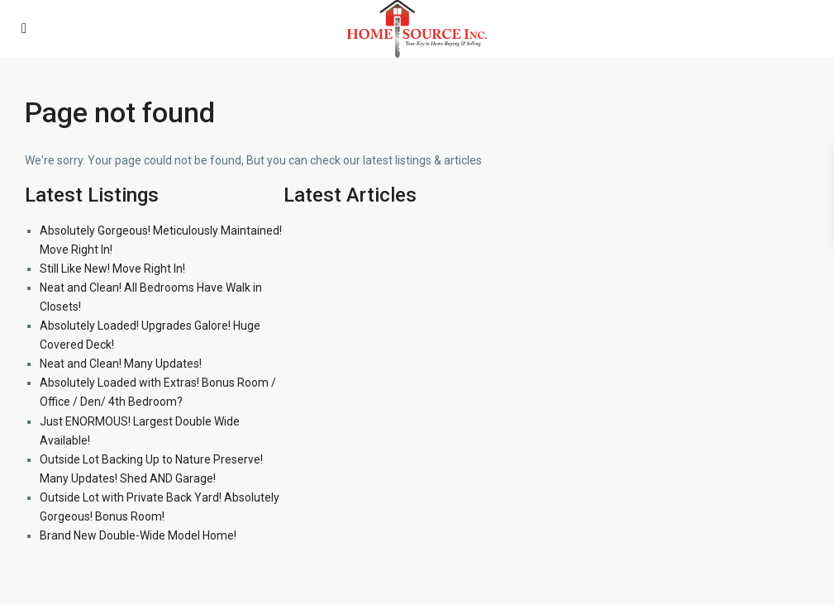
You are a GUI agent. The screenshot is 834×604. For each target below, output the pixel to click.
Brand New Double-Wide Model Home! (138, 535)
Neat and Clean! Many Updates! (121, 363)
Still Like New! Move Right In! (112, 268)
